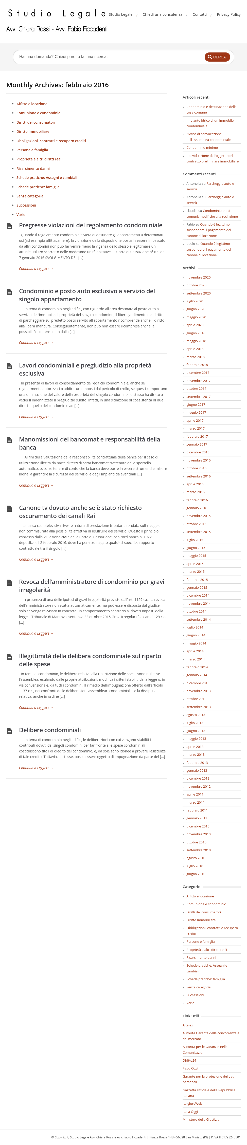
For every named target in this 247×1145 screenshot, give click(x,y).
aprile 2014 (194, 651)
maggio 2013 (196, 738)
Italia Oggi (190, 1111)
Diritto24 (189, 1060)
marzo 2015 (195, 571)
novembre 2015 (198, 515)
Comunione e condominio (38, 112)
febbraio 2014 (197, 667)
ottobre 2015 (196, 524)
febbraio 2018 (197, 364)
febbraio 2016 (197, 500)
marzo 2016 (195, 492)
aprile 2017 (194, 420)
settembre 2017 (198, 396)
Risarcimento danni (33, 168)
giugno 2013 (195, 730)
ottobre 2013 (196, 698)
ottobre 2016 (196, 468)
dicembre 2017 (197, 372)
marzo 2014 (195, 659)
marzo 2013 (195, 754)
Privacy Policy (229, 14)
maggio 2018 (196, 341)
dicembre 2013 (197, 683)
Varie (20, 214)
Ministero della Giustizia (201, 1119)
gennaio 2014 (196, 675)
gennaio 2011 (196, 818)
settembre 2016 (198, 476)
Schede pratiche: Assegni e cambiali (46, 177)
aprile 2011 (194, 794)
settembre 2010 (198, 850)
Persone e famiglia (32, 149)
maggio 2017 (196, 412)
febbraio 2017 (197, 436)
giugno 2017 (195, 404)
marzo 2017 (195, 428)
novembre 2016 (198, 460)
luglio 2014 (194, 627)
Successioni (26, 205)
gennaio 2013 (196, 770)
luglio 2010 (194, 866)
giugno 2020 (195, 309)
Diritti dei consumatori (35, 122)
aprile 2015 (194, 563)
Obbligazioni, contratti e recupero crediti (51, 140)
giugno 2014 (195, 635)
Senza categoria (29, 196)
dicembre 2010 (197, 826)
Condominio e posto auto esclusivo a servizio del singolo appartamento (87, 295)
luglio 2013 (194, 723)
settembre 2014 (198, 619)
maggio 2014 (196, 643)
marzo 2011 (195, 802)
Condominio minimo (202, 147)
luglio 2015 (194, 540)
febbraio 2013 (197, 762)
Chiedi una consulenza (163, 14)
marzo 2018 (195, 357)
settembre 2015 (198, 531)
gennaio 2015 (196, 587)
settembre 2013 (198, 707)
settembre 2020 (198, 293)
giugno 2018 (195, 333)
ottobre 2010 (196, 842)
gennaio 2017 (196, 444)
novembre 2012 (198, 786)
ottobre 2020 (196, 285)
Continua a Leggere (36, 268)
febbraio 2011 (197, 810)
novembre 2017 (198, 380)
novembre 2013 (198, 691)
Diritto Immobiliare (32, 131)
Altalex (188, 1025)
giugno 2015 (195, 547)
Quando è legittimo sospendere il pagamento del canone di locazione (208, 230)
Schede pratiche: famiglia (38, 186)
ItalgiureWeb (192, 1103)
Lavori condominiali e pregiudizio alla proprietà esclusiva (85, 369)
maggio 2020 (196, 317)
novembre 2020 (198, 277)
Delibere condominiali (50, 730)
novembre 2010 (198, 834)
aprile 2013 (194, 746)
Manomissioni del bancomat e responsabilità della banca (89, 443)
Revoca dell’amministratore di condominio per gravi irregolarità (91, 585)
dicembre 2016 (197, 452)
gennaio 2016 (196, 508)
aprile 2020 (194, 325)
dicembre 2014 (197, 595)
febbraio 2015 (197, 579)
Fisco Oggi (190, 1068)
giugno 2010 (195, 874)
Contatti (199, 14)
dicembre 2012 (197, 778)
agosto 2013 (195, 714)
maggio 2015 (196, 555)
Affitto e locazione (31, 103)
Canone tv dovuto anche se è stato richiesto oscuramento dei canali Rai (80, 511)
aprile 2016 (194, 484)
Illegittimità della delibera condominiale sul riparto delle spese (90, 660)
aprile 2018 (194, 348)
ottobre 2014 (196, 611)
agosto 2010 (195, 858)
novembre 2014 (198, 603)
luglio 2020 (194, 301)
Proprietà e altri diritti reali (39, 159)
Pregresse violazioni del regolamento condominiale (90, 225)
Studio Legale (121, 14)
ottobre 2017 (196, 388)
